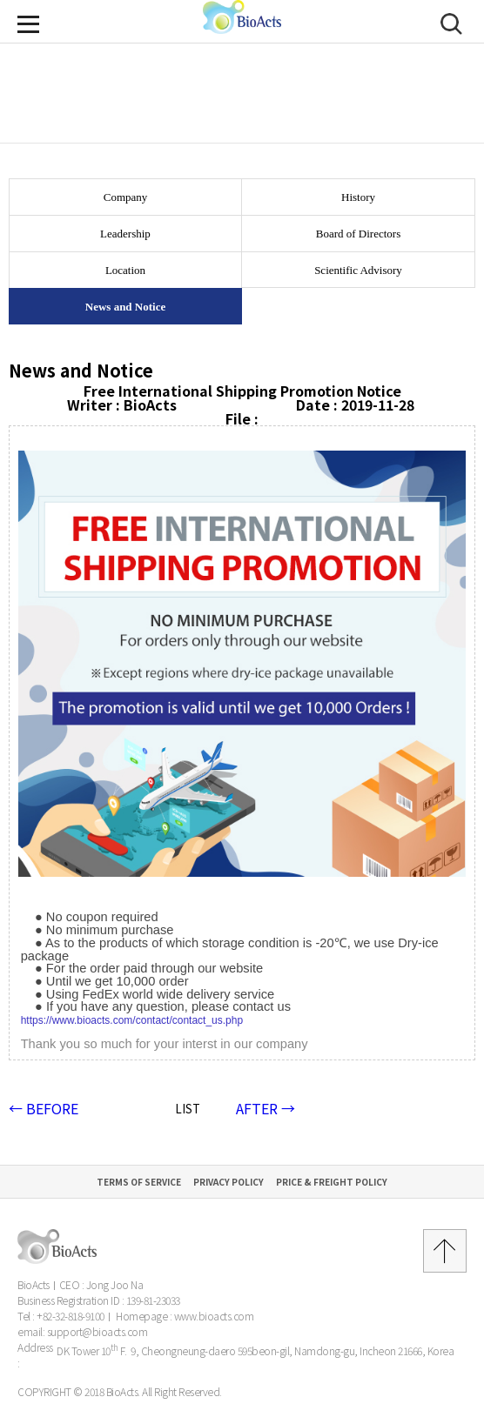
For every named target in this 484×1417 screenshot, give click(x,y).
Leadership (125, 233)
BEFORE (43, 1108)
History (358, 197)
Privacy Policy (228, 1182)
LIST (187, 1108)
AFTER (265, 1108)
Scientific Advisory (358, 270)
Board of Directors (358, 233)
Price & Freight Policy (331, 1182)
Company (126, 197)
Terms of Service (139, 1182)
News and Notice (125, 306)
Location (125, 270)
